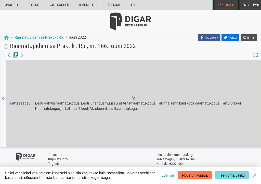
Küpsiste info (58, 159)
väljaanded (59, 5)
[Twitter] (230, 37)
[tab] (13, 59)
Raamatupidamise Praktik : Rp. (39, 37)
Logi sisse (226, 5)
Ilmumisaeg (88, 5)
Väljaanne (13, 58)
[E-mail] (249, 37)
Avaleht (11, 5)
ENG (245, 5)
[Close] (255, 175)
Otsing (34, 5)
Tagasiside (56, 164)
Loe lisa (168, 175)
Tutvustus (55, 155)
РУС (256, 5)
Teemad (114, 5)
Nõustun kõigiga (194, 175)
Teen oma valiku (232, 175)
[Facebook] (209, 37)
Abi (132, 5)
